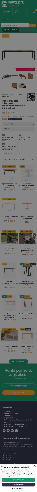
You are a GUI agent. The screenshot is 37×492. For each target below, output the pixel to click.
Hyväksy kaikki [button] (18, 480)
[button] (18, 489)
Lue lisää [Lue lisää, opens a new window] (15, 476)
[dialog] (18, 246)
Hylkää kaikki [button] (18, 484)
